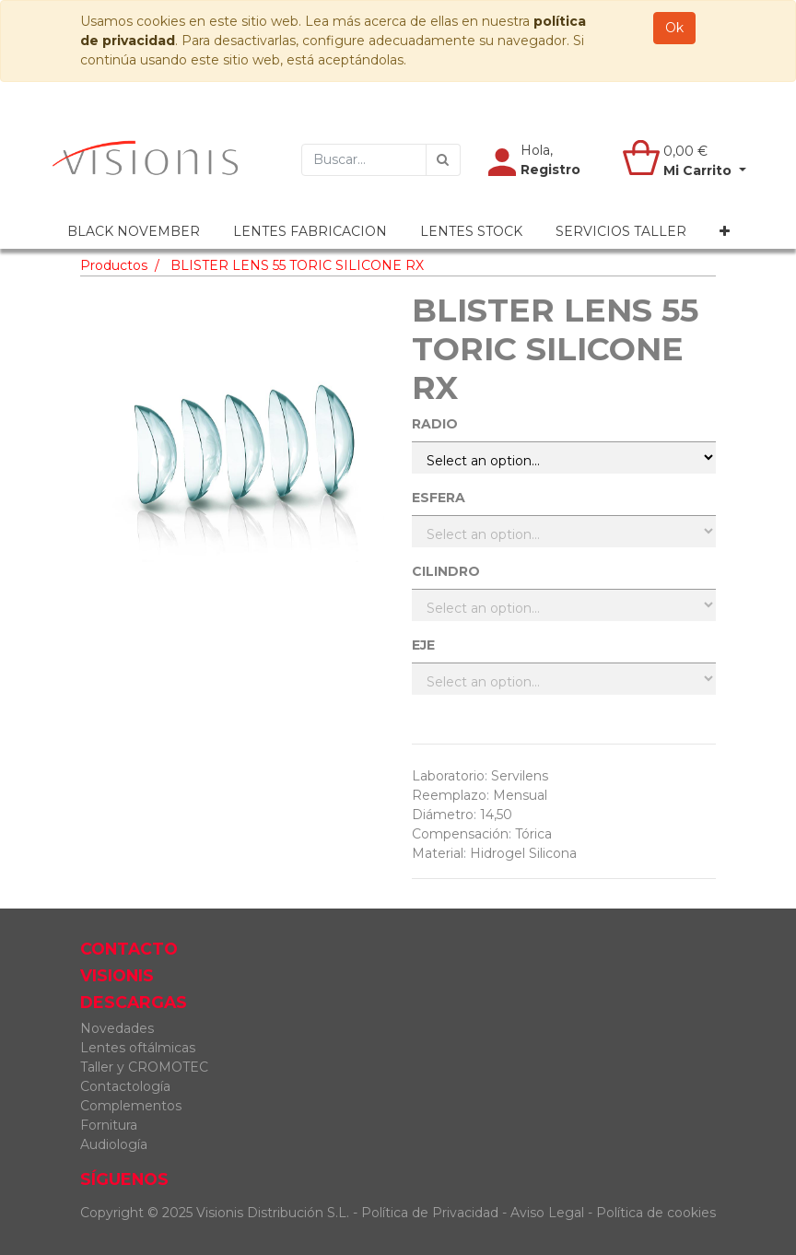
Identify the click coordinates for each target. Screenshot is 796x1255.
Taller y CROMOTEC (144, 1067)
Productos (113, 265)
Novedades (117, 1028)
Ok (674, 27)
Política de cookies (656, 1212)
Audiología (113, 1144)
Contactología (125, 1086)
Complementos (130, 1105)
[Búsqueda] (443, 160)
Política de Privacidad (429, 1212)
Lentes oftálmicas (137, 1047)
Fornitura (108, 1125)
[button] (724, 232)
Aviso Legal (549, 1212)
